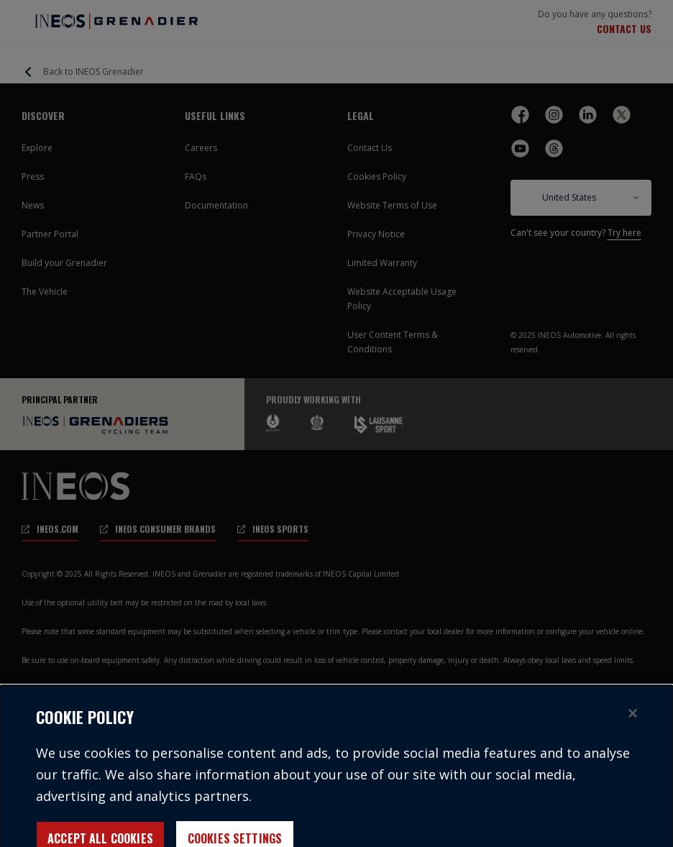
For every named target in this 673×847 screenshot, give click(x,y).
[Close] (632, 724)
